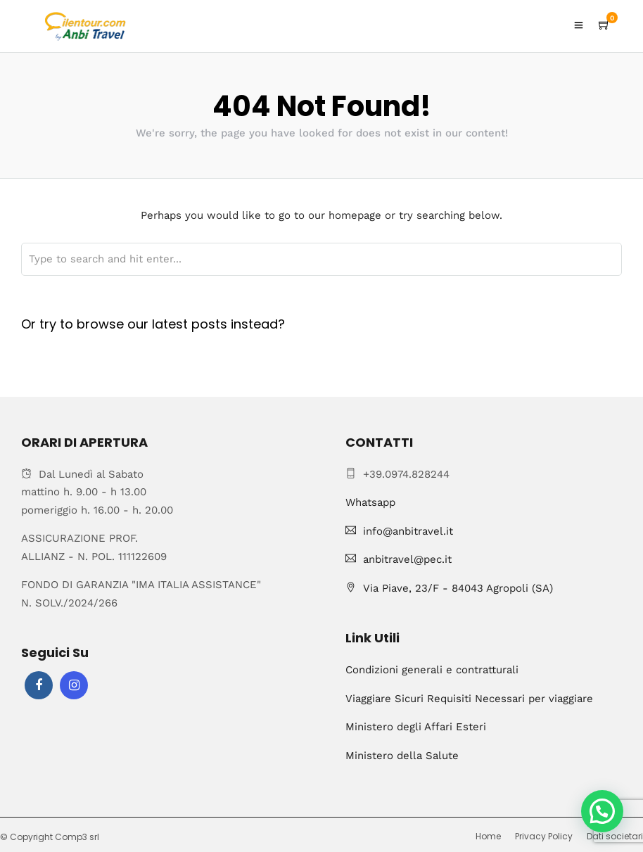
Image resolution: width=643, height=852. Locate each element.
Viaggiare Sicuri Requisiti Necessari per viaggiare (469, 698)
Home (488, 836)
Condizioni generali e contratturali (431, 669)
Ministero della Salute (402, 755)
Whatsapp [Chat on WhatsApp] (370, 502)
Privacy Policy (544, 836)
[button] (602, 811)
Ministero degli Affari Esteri (415, 726)
